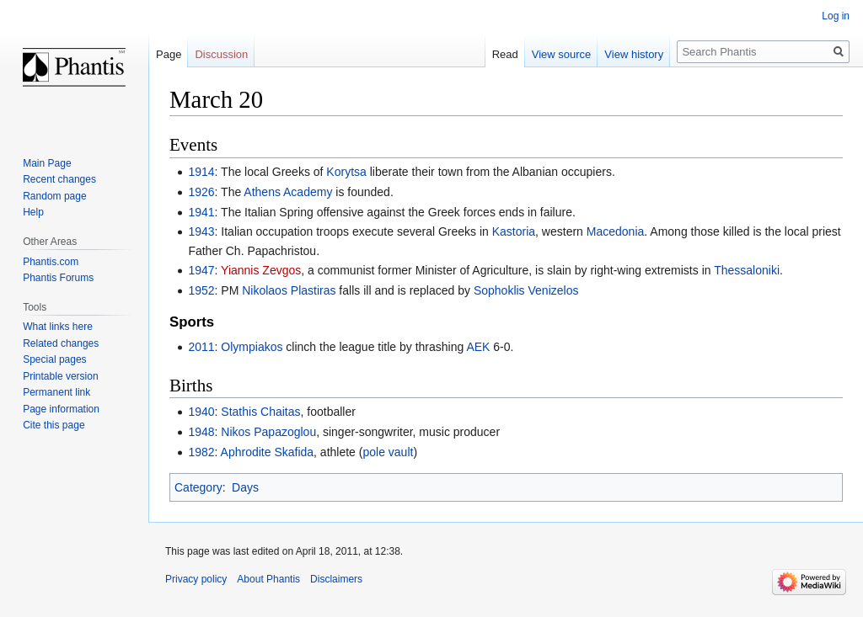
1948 (201, 432)
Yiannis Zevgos (261, 270)
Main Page (47, 163)
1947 (201, 270)
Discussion (221, 54)
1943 (201, 231)
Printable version (60, 376)
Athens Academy (288, 192)
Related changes (61, 343)
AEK (478, 347)
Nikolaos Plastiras (288, 290)
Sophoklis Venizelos (526, 290)
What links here (58, 326)
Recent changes (59, 179)
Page (168, 54)
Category (198, 487)
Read (505, 54)
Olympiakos (251, 347)
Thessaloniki (747, 270)
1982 (201, 452)
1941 (201, 212)
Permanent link (56, 392)
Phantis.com (50, 262)
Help (33, 212)
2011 (201, 347)
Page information (61, 409)
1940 (201, 411)
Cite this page (53, 425)
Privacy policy (196, 579)
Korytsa (346, 171)
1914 (201, 171)
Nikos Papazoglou (268, 432)
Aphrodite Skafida (267, 452)
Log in (836, 16)
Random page (54, 196)
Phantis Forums (58, 278)
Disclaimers (336, 579)
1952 (201, 290)
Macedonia (616, 231)
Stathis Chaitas (260, 411)
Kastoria (513, 231)
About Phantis (268, 579)
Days (245, 487)
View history (633, 54)
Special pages (54, 359)
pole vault (387, 452)
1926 (201, 192)
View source (562, 54)
